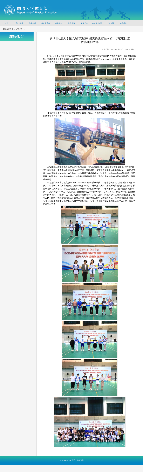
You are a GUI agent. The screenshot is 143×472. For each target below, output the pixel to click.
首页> (18, 29)
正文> (22, 29)
